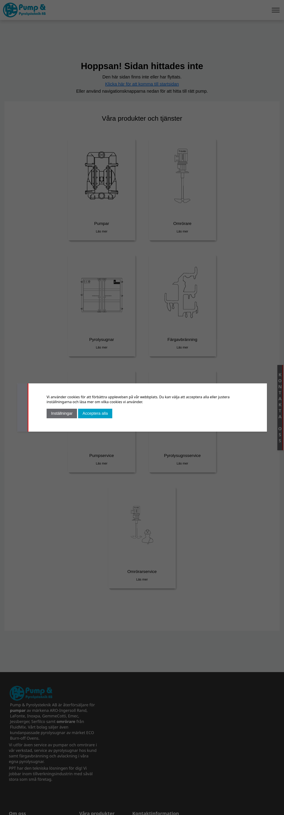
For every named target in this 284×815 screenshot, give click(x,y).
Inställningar (62, 413)
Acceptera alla (95, 413)
